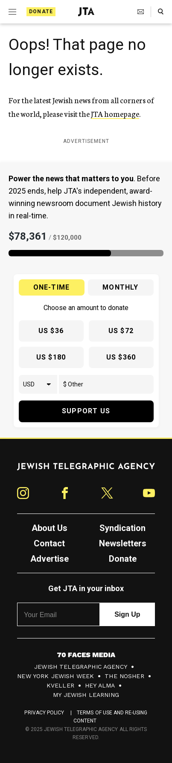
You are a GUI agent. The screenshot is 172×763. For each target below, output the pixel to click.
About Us (49, 528)
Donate (41, 12)
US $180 (51, 357)
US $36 (51, 331)
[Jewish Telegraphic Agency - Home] (86, 11)
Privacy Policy (44, 713)
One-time (51, 287)
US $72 (121, 331)
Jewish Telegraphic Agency (80, 666)
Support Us (86, 411)
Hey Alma (100, 685)
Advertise (49, 559)
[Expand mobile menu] (12, 12)
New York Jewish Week (55, 676)
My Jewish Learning (86, 694)
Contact (49, 543)
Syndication (122, 528)
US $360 (121, 357)
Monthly (120, 287)
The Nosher (124, 676)
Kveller (60, 685)
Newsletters (122, 543)
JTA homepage (115, 113)
